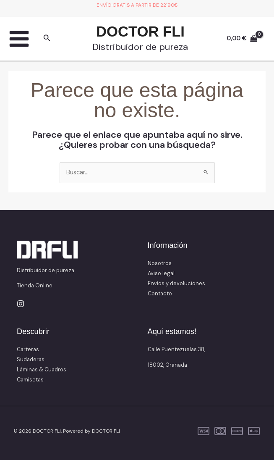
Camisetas (30, 379)
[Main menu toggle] (19, 39)
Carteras (28, 349)
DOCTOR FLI (140, 31)
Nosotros (160, 263)
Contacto (160, 293)
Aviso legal (161, 273)
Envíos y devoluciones (176, 283)
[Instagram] (20, 304)
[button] (47, 39)
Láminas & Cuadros (41, 369)
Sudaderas (30, 359)
